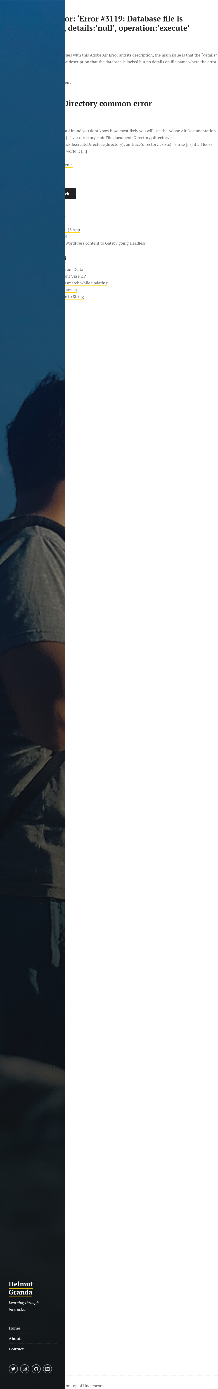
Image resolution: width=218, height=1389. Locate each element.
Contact (16, 1348)
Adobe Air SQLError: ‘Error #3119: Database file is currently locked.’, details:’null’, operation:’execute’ (95, 23)
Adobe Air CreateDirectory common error (76, 103)
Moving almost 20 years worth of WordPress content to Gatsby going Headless (75, 243)
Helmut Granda (21, 1288)
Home (14, 1328)
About (15, 1338)
